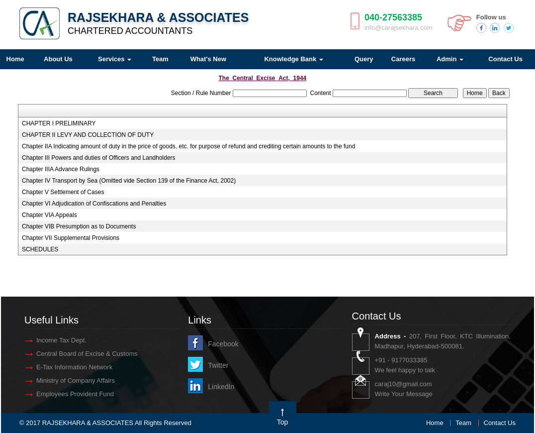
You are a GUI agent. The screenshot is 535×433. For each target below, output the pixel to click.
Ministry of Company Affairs (75, 380)
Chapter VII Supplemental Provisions (70, 237)
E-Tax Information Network (74, 367)
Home (435, 423)
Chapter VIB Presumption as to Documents (79, 226)
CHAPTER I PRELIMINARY (58, 123)
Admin (450, 59)
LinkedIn (221, 387)
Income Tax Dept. (61, 340)
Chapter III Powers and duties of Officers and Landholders (99, 157)
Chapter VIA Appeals (49, 215)
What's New (208, 59)
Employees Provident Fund (75, 394)
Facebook (223, 344)
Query (364, 59)
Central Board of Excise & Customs (87, 353)
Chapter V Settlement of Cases (63, 192)
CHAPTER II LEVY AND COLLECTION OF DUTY (88, 134)
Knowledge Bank (293, 59)
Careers (403, 59)
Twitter (218, 365)
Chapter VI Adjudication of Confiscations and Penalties (94, 203)
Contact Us (500, 423)
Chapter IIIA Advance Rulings (60, 169)
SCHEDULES (40, 249)
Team (160, 59)
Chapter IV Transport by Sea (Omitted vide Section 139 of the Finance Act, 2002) (129, 180)
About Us (58, 59)
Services (114, 59)
